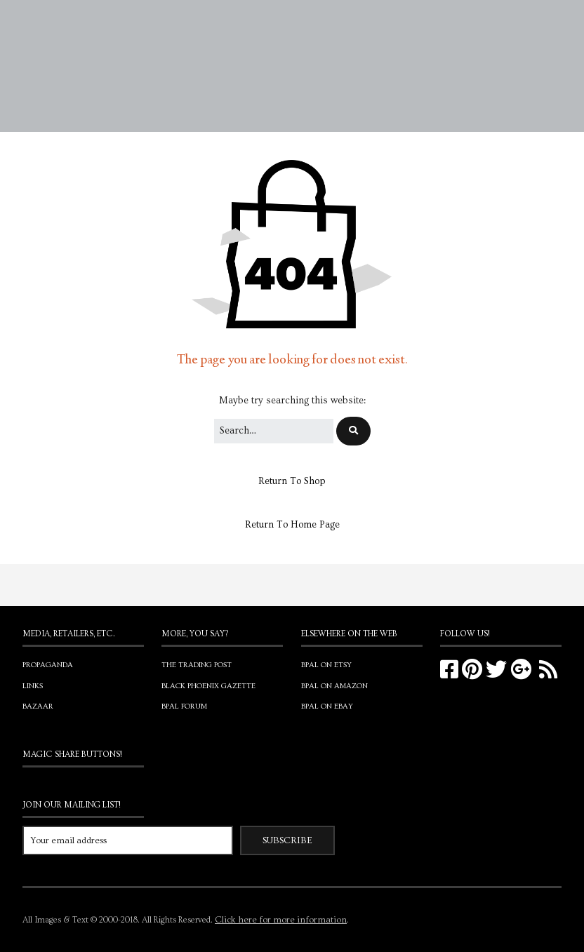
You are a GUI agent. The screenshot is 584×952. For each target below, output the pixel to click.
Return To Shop (292, 481)
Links (32, 685)
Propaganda (47, 664)
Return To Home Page (292, 524)
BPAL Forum (184, 706)
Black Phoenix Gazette (208, 685)
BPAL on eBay (327, 706)
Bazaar (37, 706)
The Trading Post (196, 664)
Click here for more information (281, 920)
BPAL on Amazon (334, 685)
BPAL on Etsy (326, 664)
